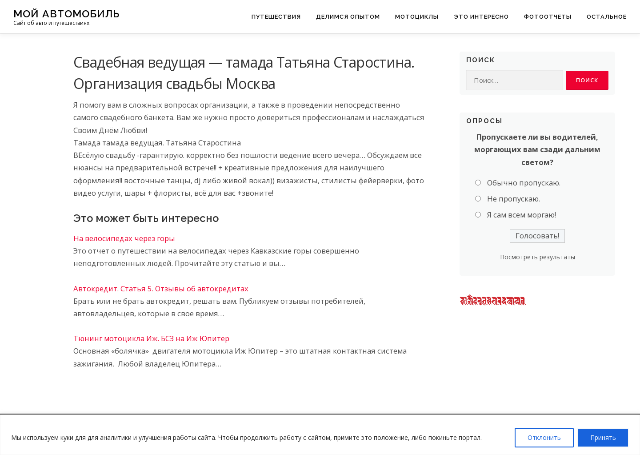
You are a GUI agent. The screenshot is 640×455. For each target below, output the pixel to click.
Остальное (607, 16)
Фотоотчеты (548, 16)
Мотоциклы (417, 16)
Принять (603, 437)
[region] (320, 435)
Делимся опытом (348, 16)
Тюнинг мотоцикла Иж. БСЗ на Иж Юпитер (151, 338)
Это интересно (481, 16)
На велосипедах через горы (124, 238)
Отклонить (544, 437)
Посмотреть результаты (537, 257)
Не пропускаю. (513, 199)
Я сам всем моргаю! (521, 215)
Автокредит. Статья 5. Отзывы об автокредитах (160, 288)
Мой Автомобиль (66, 14)
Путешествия (276, 16)
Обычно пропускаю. (523, 182)
